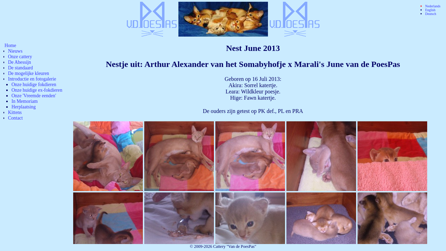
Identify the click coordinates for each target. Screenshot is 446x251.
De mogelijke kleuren (28, 73)
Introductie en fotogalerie (32, 79)
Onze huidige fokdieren (33, 84)
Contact (15, 118)
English (430, 10)
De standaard (20, 67)
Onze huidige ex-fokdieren (36, 90)
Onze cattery (20, 56)
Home (10, 45)
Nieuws (15, 51)
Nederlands (432, 6)
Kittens (15, 112)
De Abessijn (19, 62)
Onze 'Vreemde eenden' (33, 95)
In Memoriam (24, 101)
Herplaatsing (23, 106)
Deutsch (430, 14)
